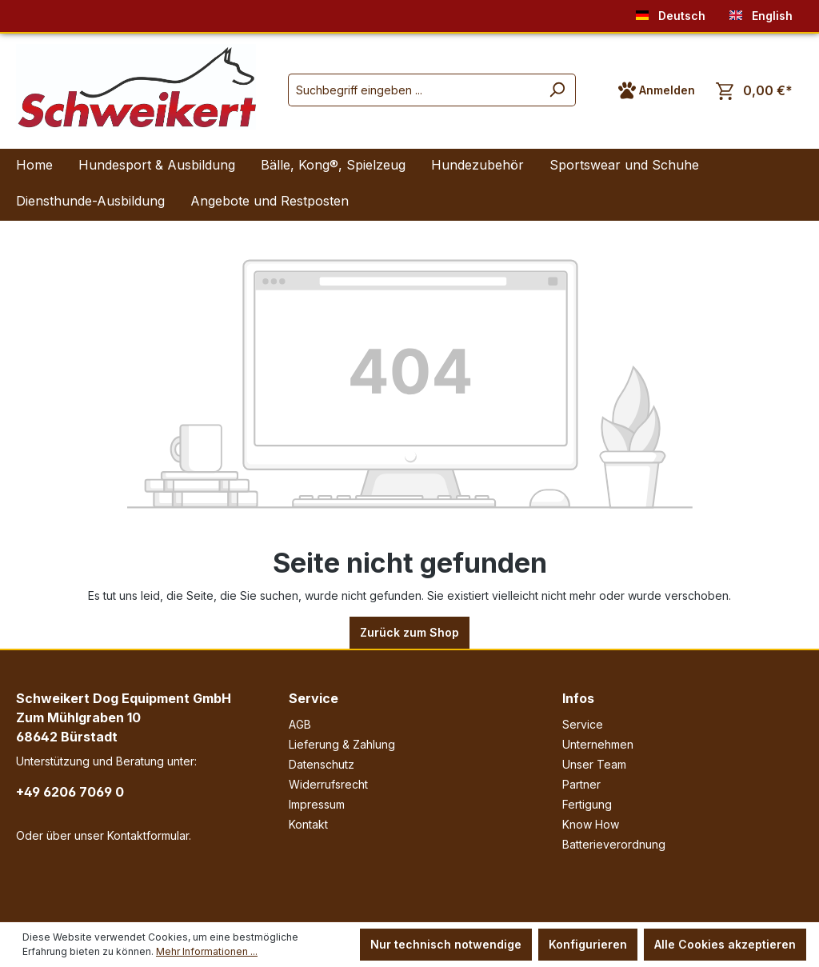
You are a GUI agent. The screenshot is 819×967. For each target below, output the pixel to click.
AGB (300, 724)
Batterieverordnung (613, 844)
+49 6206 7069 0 (70, 792)
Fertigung (587, 804)
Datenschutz (321, 764)
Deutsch (670, 12)
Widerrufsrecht (328, 784)
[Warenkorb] (754, 90)
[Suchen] (557, 90)
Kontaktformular (148, 835)
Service (313, 698)
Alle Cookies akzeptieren (725, 944)
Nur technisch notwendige (445, 944)
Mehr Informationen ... (207, 951)
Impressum (317, 804)
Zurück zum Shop (409, 632)
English (761, 12)
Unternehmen (597, 744)
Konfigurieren (588, 944)
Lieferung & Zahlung (342, 744)
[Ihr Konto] (656, 90)
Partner (581, 784)
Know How (590, 824)
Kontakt (308, 824)
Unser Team (594, 764)
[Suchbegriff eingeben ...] (413, 90)
